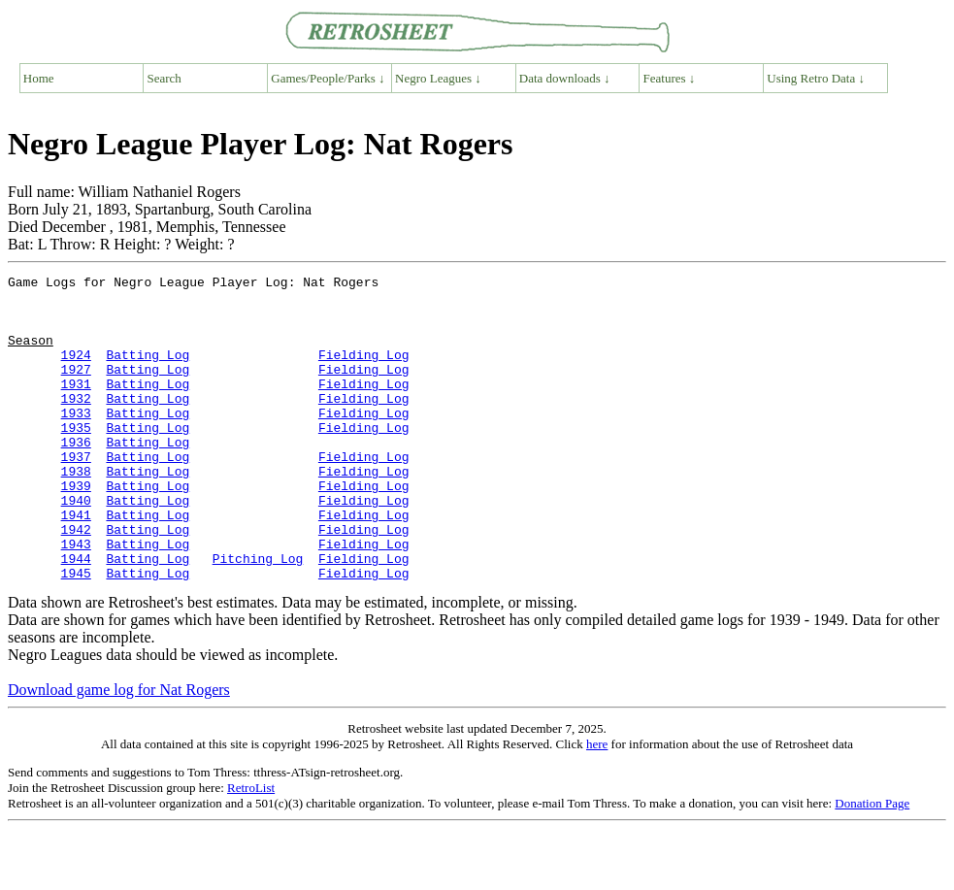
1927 (76, 389)
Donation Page (872, 864)
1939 (76, 529)
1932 (76, 424)
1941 (76, 564)
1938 (76, 511)
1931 (76, 406)
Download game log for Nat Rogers (119, 750)
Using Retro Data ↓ (816, 78)
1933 (76, 441)
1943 (76, 599)
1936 (76, 476)
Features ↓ (669, 78)
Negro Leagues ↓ (438, 78)
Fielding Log (364, 371)
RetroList (251, 848)
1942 (76, 581)
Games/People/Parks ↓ (327, 78)
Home (38, 78)
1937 (76, 494)
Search (164, 78)
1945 (76, 634)
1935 (76, 459)
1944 (76, 616)
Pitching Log (258, 616)
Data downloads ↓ (564, 78)
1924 (76, 371)
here (597, 805)
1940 (76, 546)
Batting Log (147, 371)
